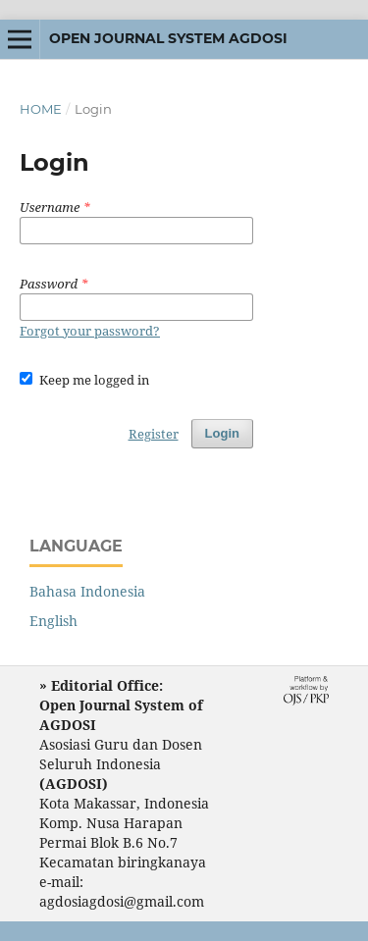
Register (154, 434)
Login (222, 433)
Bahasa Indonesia (87, 591)
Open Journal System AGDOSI (168, 38)
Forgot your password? (90, 331)
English (53, 620)
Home (41, 109)
